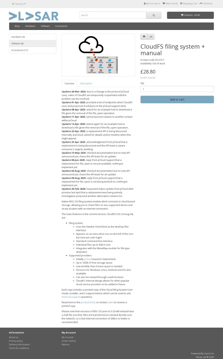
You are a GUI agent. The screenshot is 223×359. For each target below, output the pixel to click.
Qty (142, 83)
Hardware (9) (18, 36)
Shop (17, 26)
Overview (69, 83)
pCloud (88, 259)
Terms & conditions (19, 348)
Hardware (30, 26)
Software (45, 26)
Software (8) (17, 43)
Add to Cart (177, 99)
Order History (69, 340)
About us (13, 337)
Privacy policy (16, 340)
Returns (65, 344)
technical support (71, 296)
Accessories (61, 26)
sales (110, 302)
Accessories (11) (19, 50)
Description (86, 83)
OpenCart (209, 353)
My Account (67, 337)
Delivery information (19, 344)
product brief (88, 302)
